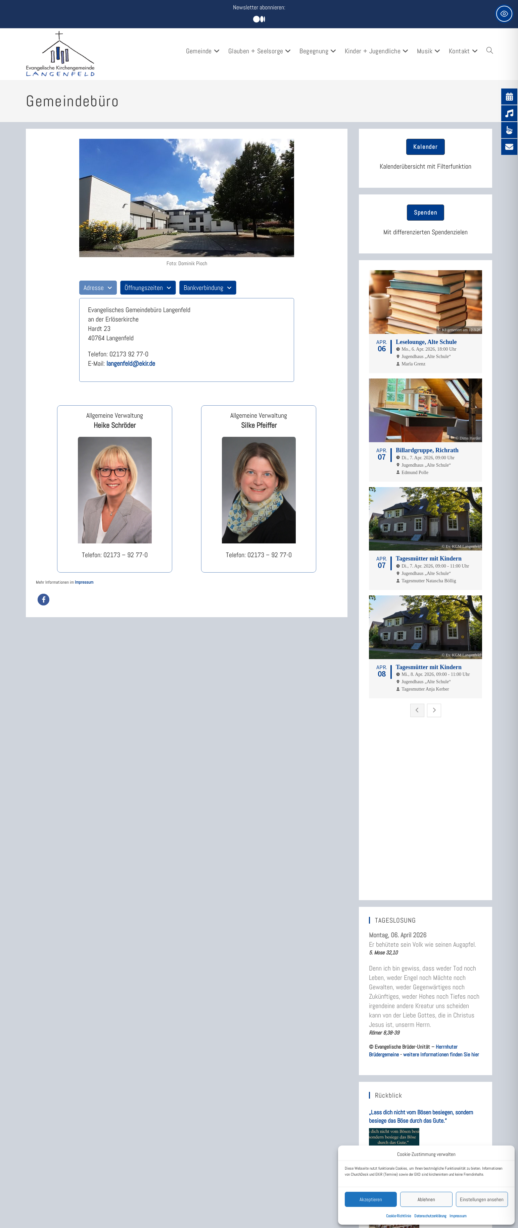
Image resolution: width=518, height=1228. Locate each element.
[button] (43, 599)
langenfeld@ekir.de (130, 363)
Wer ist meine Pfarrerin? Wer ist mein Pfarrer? (193, 1208)
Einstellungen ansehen (482, 1199)
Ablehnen (426, 1199)
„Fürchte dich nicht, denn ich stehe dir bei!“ (417, 1069)
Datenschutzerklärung (430, 1216)
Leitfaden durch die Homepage (184, 1179)
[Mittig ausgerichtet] (259, 19)
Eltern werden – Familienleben (301, 1193)
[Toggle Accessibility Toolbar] (504, 13)
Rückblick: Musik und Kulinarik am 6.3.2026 (418, 998)
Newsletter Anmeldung (174, 1192)
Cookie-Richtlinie (398, 1216)
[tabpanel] (186, 340)
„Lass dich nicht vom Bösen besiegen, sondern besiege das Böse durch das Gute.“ (421, 924)
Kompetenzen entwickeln (294, 1218)
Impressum (458, 1216)
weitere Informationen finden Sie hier (441, 861)
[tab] (98, 287)
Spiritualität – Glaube (290, 1205)
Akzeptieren (371, 1199)
